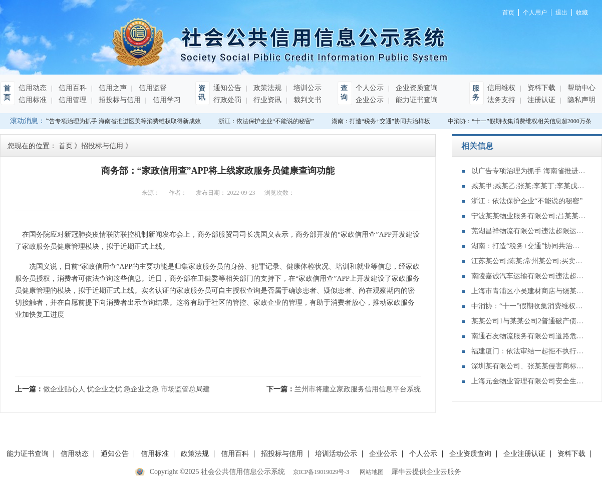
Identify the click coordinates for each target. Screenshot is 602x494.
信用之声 (112, 88)
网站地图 (370, 471)
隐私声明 (580, 100)
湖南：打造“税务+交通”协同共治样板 (382, 121)
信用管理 (72, 100)
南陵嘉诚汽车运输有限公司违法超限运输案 (528, 276)
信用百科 (72, 88)
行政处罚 (227, 100)
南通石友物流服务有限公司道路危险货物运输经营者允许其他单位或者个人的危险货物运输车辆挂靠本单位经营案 (528, 336)
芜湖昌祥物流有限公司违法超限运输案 (528, 231)
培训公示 (306, 88)
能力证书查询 (416, 100)
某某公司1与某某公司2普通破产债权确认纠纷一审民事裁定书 (528, 321)
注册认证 (540, 100)
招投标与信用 (119, 100)
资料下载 (540, 88)
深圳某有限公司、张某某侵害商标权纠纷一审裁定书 (528, 366)
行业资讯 (266, 100)
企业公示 (370, 100)
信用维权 (501, 88)
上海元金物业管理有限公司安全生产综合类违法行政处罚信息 (528, 381)
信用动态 (33, 88)
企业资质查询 (416, 88)
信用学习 (166, 100)
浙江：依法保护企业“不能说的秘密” (268, 121)
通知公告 (227, 88)
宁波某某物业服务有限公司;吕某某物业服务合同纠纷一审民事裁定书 (528, 216)
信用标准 (33, 100)
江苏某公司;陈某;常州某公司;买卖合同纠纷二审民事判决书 (528, 261)
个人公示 (370, 88)
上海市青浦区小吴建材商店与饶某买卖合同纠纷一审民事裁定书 (528, 291)
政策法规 (266, 88)
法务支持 (501, 100)
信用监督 (152, 88)
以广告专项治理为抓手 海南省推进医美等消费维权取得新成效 (120, 121)
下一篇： (343, 389)
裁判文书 (306, 100)
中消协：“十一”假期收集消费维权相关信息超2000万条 (521, 121)
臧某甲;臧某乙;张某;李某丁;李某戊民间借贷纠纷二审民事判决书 (528, 186)
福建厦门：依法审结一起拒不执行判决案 (528, 351)
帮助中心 (580, 88)
